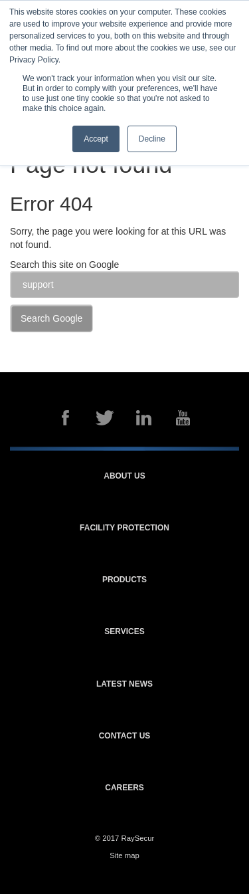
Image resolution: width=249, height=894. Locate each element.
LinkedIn (144, 417)
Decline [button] (152, 139)
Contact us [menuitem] (125, 736)
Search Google (51, 318)
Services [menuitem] (124, 631)
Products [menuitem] (124, 580)
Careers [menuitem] (124, 788)
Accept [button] (96, 139)
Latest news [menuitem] (124, 684)
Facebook (65, 417)
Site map (124, 855)
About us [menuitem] (124, 476)
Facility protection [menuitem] (124, 528)
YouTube (183, 417)
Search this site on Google (64, 264)
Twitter (105, 417)
